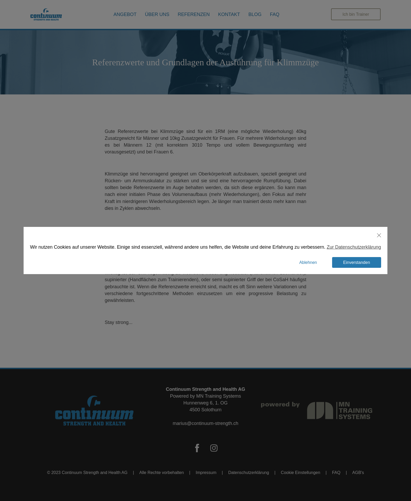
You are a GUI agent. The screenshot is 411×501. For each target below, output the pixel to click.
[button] (369, 235)
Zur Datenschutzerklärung (347, 247)
